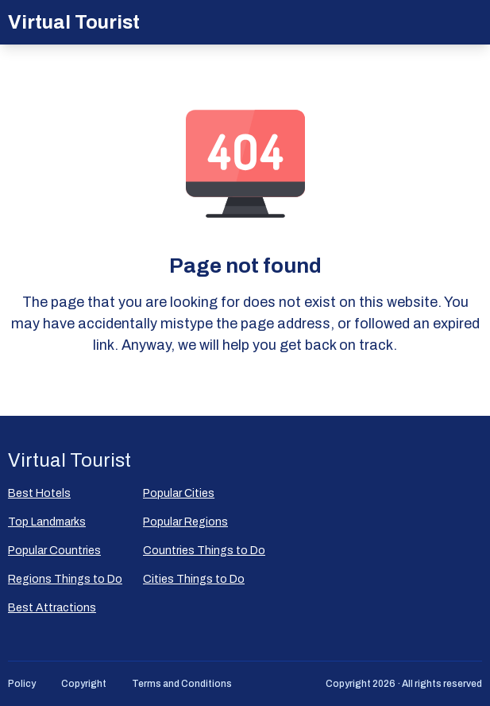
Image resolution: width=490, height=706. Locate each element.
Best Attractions (52, 608)
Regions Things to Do (65, 579)
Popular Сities (178, 493)
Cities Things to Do (194, 579)
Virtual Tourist (74, 22)
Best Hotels (39, 493)
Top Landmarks (47, 522)
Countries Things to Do (204, 551)
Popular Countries (54, 551)
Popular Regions (185, 522)
